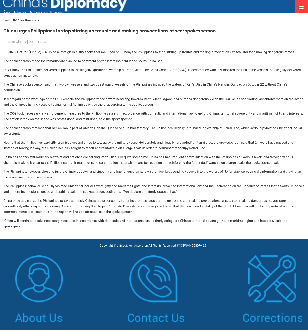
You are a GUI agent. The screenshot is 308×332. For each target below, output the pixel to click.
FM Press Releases (25, 20)
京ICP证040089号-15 (191, 245)
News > (7, 20)
